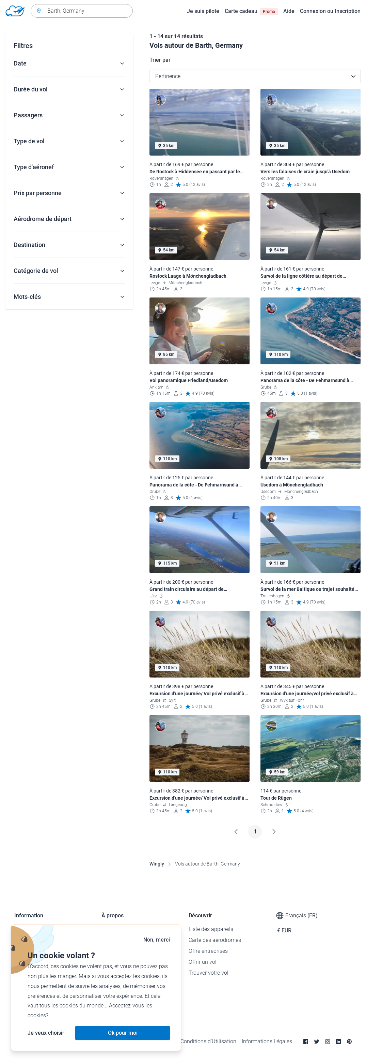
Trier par (160, 60)
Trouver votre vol (208, 973)
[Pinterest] (349, 1041)
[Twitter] (316, 1041)
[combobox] (82, 11)
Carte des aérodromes (215, 940)
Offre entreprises (208, 951)
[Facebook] (305, 1041)
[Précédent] (236, 832)
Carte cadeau (251, 11)
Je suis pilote (203, 11)
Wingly (156, 864)
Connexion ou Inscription (330, 11)
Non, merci (156, 939)
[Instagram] (327, 1041)
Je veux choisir (46, 1033)
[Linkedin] (338, 1041)
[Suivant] (274, 832)
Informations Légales (267, 1041)
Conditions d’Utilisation (208, 1041)
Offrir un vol (203, 962)
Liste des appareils (211, 929)
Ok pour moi (123, 1033)
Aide (289, 11)
